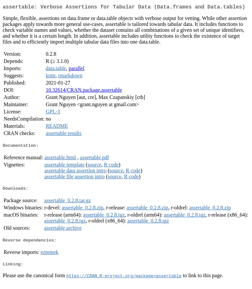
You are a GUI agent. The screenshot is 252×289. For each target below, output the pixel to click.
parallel (76, 69)
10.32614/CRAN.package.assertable (84, 91)
